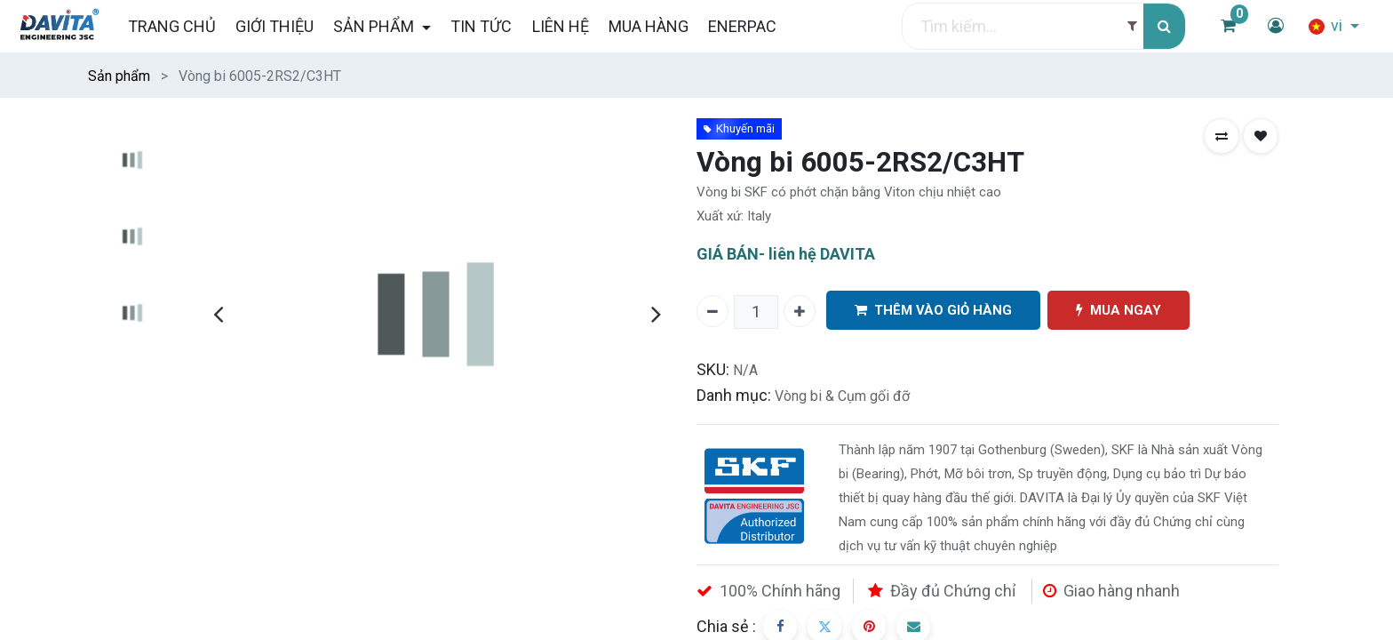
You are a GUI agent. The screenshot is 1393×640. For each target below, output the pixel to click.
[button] (1221, 136)
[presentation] (218, 314)
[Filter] (1132, 26)
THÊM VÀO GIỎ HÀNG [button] (933, 310)
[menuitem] (171, 26)
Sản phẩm (119, 76)
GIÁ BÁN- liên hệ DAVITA (785, 253)
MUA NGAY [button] (1118, 310)
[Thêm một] (800, 311)
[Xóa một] (712, 311)
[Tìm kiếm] (1164, 26)
